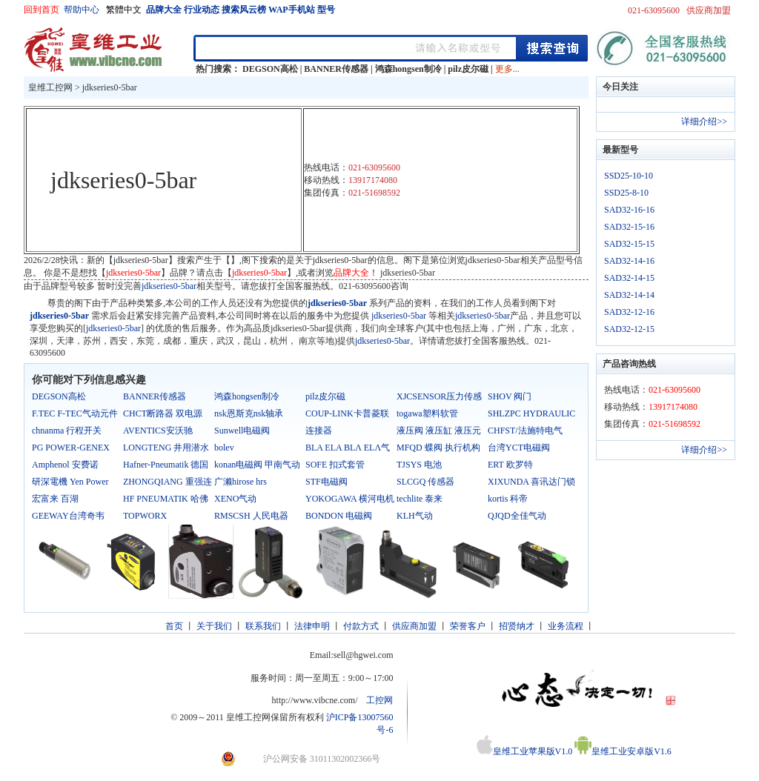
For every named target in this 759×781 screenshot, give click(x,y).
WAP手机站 (291, 9)
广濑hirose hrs (240, 481)
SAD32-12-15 (629, 329)
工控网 (379, 700)
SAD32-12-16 (629, 312)
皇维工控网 (50, 87)
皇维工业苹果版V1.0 (525, 751)
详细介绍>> (704, 121)
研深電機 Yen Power (70, 481)
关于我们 (214, 626)
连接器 (318, 430)
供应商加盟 (708, 10)
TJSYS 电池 (419, 464)
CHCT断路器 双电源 (162, 413)
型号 (326, 9)
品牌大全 (164, 9)
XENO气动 (235, 498)
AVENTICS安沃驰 (158, 430)
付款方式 (361, 626)
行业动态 (201, 9)
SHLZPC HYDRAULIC (531, 413)
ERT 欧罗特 (510, 464)
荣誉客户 (467, 626)
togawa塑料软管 (427, 413)
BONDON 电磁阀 (338, 516)
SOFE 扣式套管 (335, 464)
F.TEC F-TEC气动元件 (75, 413)
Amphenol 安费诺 (65, 464)
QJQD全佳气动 (517, 516)
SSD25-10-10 (628, 175)
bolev (224, 447)
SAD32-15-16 (629, 227)
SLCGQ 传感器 (425, 481)
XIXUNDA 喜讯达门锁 (531, 481)
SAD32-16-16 (629, 210)
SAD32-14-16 (629, 261)
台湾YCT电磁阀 (519, 447)
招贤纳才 (516, 626)
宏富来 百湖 (55, 498)
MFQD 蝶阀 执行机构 (438, 447)
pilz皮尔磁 (468, 69)
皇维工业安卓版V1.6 (623, 751)
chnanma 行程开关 (67, 430)
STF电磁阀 (326, 481)
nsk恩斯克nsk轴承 (248, 413)
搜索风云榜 (244, 9)
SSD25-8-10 (626, 192)
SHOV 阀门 (509, 396)
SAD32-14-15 (629, 278)
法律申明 (312, 626)
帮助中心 (81, 9)
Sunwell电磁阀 (242, 430)
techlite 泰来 (420, 498)
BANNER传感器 (336, 69)
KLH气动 (415, 516)
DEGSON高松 (270, 69)
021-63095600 (654, 10)
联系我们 (263, 626)
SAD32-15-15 (629, 244)
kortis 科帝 (508, 498)
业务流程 (565, 626)
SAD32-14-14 (629, 295)
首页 (174, 626)
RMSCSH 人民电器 (251, 516)
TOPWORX (145, 516)
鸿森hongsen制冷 (408, 69)
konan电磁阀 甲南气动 (257, 464)
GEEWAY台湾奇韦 (68, 516)
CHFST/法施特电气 (525, 430)
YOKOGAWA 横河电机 (349, 498)
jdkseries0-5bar (109, 87)
